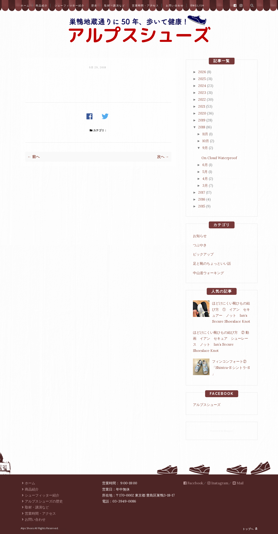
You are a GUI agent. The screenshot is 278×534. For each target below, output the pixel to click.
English (197, 5)
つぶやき (200, 245)
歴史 (94, 5)
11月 (205, 134)
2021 (201, 106)
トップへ (250, 529)
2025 (202, 79)
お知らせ (200, 236)
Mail (238, 483)
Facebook (193, 483)
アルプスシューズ (207, 404)
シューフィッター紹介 (69, 5)
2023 (202, 92)
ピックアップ (203, 254)
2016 (201, 199)
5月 (205, 171)
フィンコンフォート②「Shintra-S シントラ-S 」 (231, 367)
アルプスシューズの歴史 (42, 501)
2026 (202, 72)
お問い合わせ (175, 5)
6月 (205, 165)
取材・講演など (114, 5)
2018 (201, 127)
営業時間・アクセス (145, 5)
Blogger (228, 430)
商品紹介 (42, 5)
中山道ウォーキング (208, 273)
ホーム (25, 5)
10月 (205, 141)
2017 (201, 192)
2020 (202, 113)
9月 (205, 148)
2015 (201, 206)
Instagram (217, 483)
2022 (202, 99)
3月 (205, 185)
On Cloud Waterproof (219, 158)
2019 (201, 120)
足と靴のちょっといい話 (212, 263)
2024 (202, 85)
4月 (205, 178)
